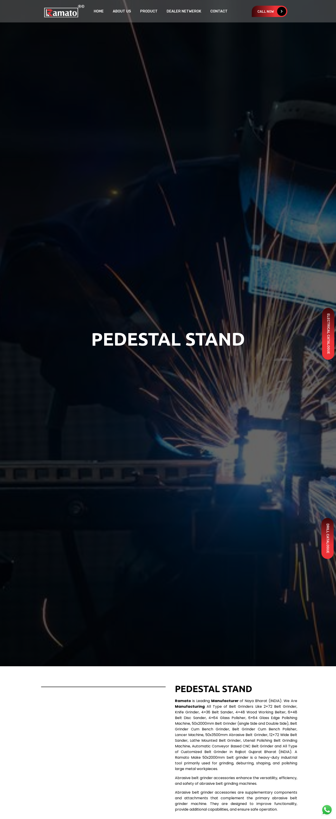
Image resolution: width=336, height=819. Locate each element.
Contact (219, 11)
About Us (122, 11)
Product (149, 11)
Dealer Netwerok (184, 11)
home (99, 11)
